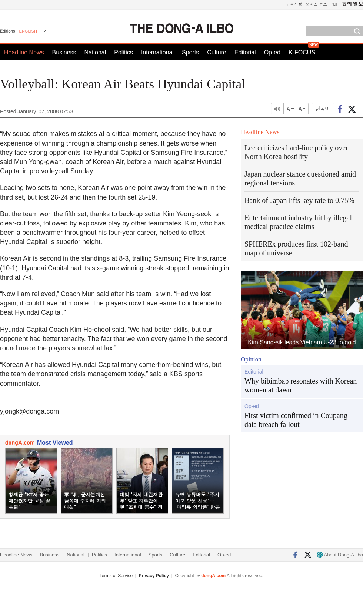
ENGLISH (28, 31)
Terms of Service (116, 575)
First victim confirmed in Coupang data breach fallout (295, 419)
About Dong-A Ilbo (340, 555)
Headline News (24, 52)
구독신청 (294, 4)
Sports (190, 52)
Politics (123, 52)
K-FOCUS (302, 52)
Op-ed (272, 52)
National (95, 52)
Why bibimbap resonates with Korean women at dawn (300, 385)
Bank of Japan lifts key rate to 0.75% (299, 200)
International (157, 52)
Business (64, 52)
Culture (216, 52)
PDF (334, 4)
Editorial (245, 52)
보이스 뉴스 (316, 4)
